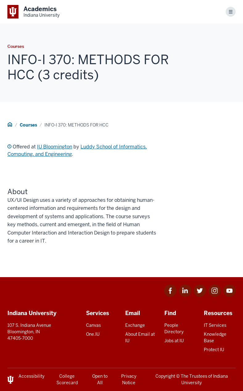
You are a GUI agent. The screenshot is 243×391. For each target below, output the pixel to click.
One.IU (93, 334)
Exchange (135, 325)
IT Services (215, 325)
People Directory (173, 328)
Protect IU (214, 349)
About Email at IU (140, 337)
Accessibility (31, 376)
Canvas (93, 325)
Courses (28, 125)
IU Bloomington (54, 147)
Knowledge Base (215, 337)
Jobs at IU (174, 340)
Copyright (165, 376)
